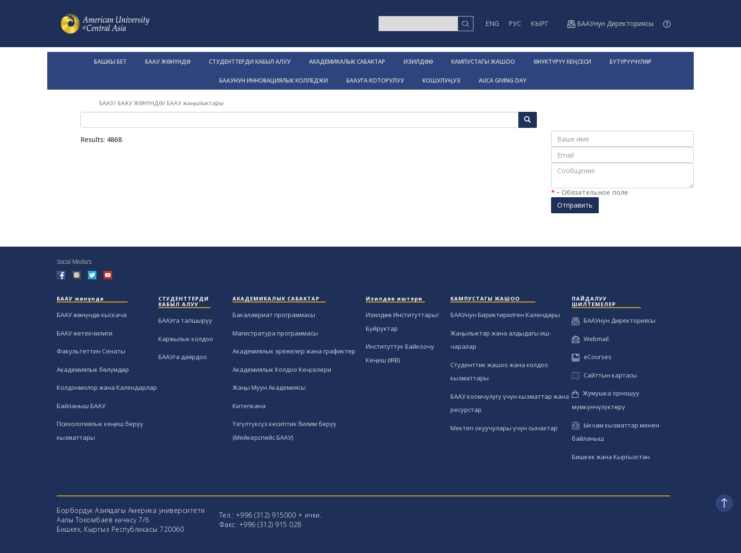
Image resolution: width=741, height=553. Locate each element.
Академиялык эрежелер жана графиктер (294, 351)
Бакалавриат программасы (274, 314)
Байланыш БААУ (81, 406)
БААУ (106, 103)
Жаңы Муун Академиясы (269, 387)
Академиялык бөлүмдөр (93, 369)
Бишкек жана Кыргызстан (611, 456)
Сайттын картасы (604, 375)
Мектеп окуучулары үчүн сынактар (504, 428)
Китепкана (249, 406)
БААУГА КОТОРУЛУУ (375, 80)
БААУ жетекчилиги (84, 333)
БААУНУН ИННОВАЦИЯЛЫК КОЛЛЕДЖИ (273, 80)
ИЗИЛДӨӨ (418, 62)
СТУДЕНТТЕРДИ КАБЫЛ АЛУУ (250, 62)
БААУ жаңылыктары (195, 103)
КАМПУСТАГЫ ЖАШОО (483, 62)
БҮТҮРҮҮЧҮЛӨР (631, 62)
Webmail (590, 339)
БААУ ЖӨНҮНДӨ (167, 62)
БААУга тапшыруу (185, 320)
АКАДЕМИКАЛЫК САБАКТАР (347, 62)
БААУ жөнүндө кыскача (92, 314)
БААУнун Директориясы (613, 320)
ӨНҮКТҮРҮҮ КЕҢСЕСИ (562, 62)
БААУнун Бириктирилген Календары (505, 314)
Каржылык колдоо (185, 339)
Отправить (575, 205)
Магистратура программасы (275, 333)
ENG (492, 23)
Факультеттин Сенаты (91, 351)
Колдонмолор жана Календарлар (107, 387)
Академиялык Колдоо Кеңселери (282, 369)
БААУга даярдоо (182, 356)
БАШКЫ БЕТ (110, 62)
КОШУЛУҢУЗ (441, 80)
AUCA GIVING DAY (502, 80)
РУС (514, 23)
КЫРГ (540, 23)
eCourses (592, 356)
